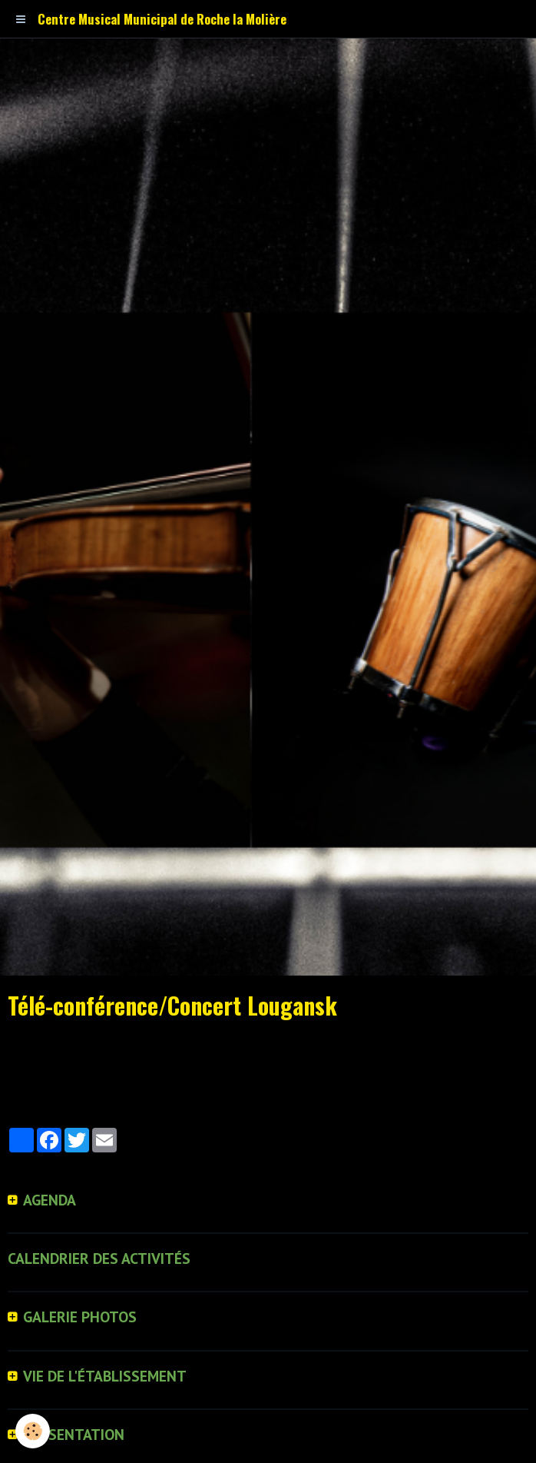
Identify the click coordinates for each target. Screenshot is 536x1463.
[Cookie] (32, 1431)
